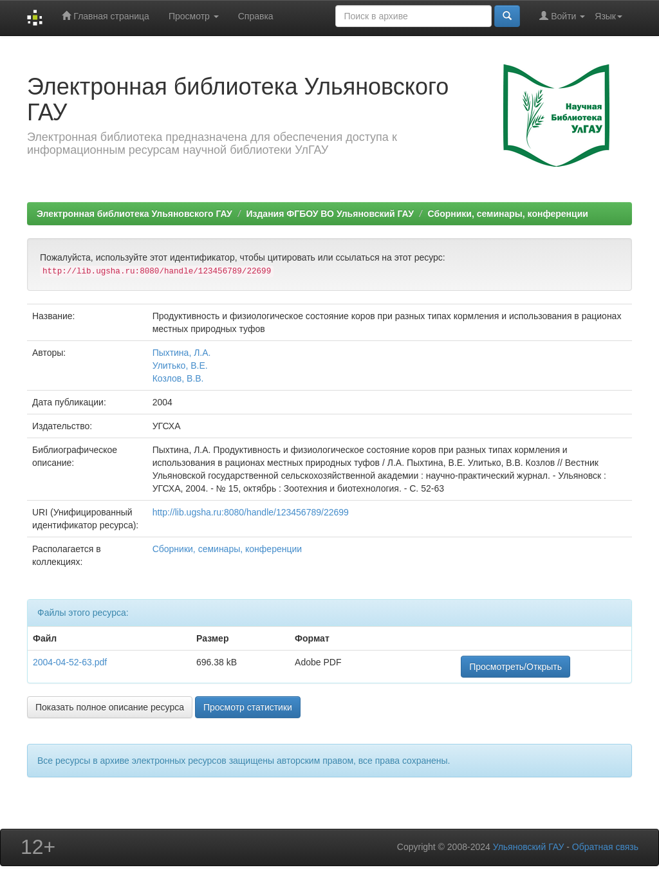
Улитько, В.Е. (180, 365)
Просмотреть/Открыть (515, 667)
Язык (608, 16)
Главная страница (105, 15)
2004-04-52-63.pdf (70, 662)
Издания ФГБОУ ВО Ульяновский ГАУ (329, 213)
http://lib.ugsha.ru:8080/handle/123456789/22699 (251, 512)
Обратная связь (605, 847)
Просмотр (194, 16)
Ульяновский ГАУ (528, 847)
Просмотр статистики (247, 707)
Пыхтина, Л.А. (182, 352)
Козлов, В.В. (178, 378)
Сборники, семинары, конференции (508, 213)
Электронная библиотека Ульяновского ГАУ (134, 213)
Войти (562, 15)
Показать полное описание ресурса (109, 707)
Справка (256, 16)
